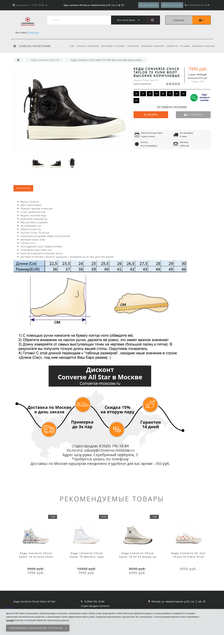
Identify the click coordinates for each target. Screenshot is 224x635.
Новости (171, 46)
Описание (23, 188)
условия (10, 620)
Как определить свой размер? (172, 107)
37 (143, 93)
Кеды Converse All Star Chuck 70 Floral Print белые (188, 557)
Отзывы (184, 46)
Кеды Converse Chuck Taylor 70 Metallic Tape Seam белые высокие (87, 557)
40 (163, 93)
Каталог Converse (85, 46)
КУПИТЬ (152, 114)
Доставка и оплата (110, 46)
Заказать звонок (149, 5)
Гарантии (131, 46)
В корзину (193, 115)
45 (136, 100)
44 (183, 93)
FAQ (68, 46)
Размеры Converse (151, 46)
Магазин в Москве (203, 46)
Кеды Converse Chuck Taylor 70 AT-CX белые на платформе (137, 557)
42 (176, 93)
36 (136, 93)
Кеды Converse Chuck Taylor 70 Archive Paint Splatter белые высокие (36, 557)
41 (170, 93)
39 (156, 93)
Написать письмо (172, 5)
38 (150, 93)
